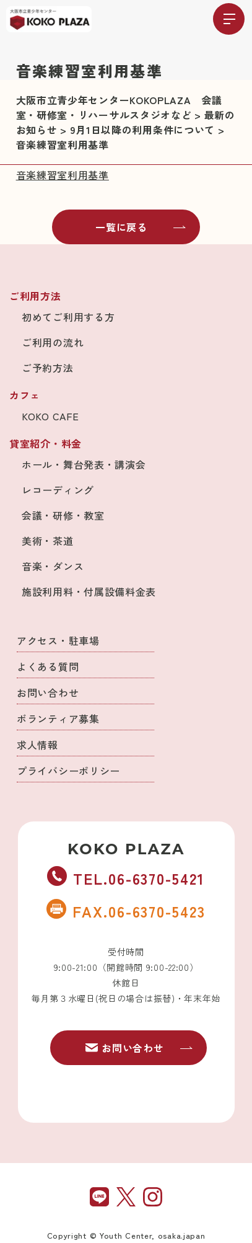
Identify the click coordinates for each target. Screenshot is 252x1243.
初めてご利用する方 (68, 316)
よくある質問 (48, 666)
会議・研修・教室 (63, 515)
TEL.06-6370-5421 (125, 878)
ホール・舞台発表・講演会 (84, 464)
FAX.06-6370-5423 (125, 910)
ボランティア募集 (58, 718)
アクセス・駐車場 (58, 640)
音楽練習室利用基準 (62, 174)
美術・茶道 (48, 540)
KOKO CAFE (50, 416)
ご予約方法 (48, 367)
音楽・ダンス (53, 566)
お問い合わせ (48, 692)
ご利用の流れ (53, 342)
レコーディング (58, 489)
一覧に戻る (140, 226)
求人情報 (37, 744)
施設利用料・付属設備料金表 (89, 591)
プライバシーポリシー (68, 770)
